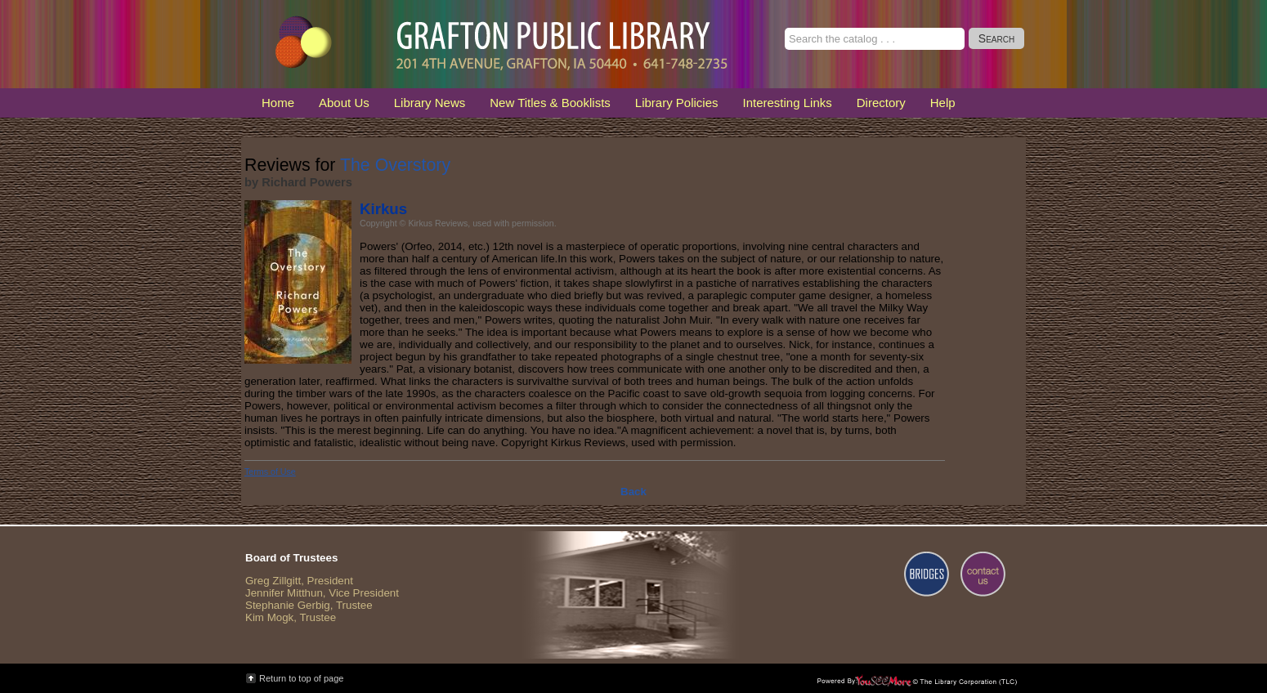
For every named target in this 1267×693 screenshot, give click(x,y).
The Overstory (395, 165)
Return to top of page (301, 678)
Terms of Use (270, 471)
